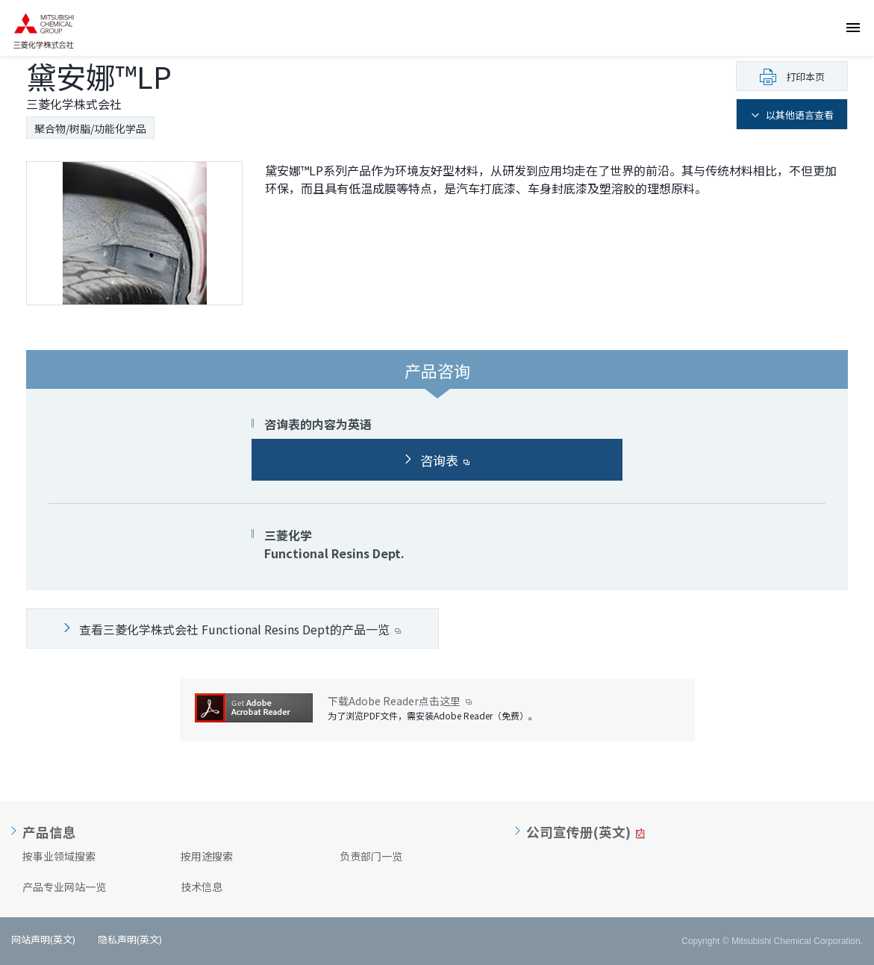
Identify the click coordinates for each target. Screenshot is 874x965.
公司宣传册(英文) (578, 832)
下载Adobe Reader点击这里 (400, 701)
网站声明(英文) (43, 939)
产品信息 (49, 832)
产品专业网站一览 (64, 886)
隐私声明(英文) (130, 939)
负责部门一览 (371, 856)
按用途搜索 (207, 856)
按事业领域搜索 (59, 856)
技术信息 (201, 886)
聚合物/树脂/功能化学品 (90, 128)
